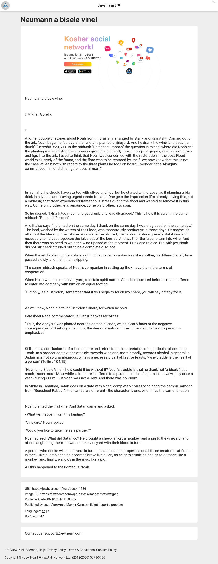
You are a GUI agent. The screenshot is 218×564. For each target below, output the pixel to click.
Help (42, 550)
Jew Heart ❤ (32, 557)
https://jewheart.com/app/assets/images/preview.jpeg (80, 494)
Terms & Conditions (81, 550)
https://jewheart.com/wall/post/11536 (59, 489)
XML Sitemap (27, 550)
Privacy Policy (56, 550)
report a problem (111, 505)
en (43, 511)
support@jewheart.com (63, 533)
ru (49, 511)
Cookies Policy (106, 550)
